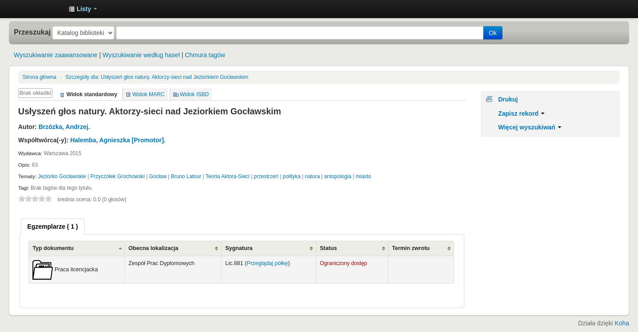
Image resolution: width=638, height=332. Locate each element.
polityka (291, 176)
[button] (83, 9)
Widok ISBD (194, 94)
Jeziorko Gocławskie (62, 176)
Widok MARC (148, 94)
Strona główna (39, 77)
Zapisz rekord (521, 113)
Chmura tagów (205, 55)
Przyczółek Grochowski (117, 176)
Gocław (158, 176)
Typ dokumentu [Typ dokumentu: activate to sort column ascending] (53, 248)
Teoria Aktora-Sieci (227, 176)
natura (312, 176)
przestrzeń (266, 176)
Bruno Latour (186, 176)
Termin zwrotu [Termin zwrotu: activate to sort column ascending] (411, 248)
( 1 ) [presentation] (52, 226)
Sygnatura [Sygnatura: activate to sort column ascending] (239, 248)
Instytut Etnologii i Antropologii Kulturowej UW (40, 9)
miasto (363, 176)
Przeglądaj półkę (267, 263)
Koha (622, 323)
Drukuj (507, 99)
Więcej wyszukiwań (529, 127)
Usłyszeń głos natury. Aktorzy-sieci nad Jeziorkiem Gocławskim (157, 77)
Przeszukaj (32, 32)
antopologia (338, 176)
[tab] (53, 226)
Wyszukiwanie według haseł (141, 55)
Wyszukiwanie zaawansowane (55, 55)
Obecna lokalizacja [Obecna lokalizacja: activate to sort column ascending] (153, 248)
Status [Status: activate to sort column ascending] (328, 248)
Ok (493, 32)
